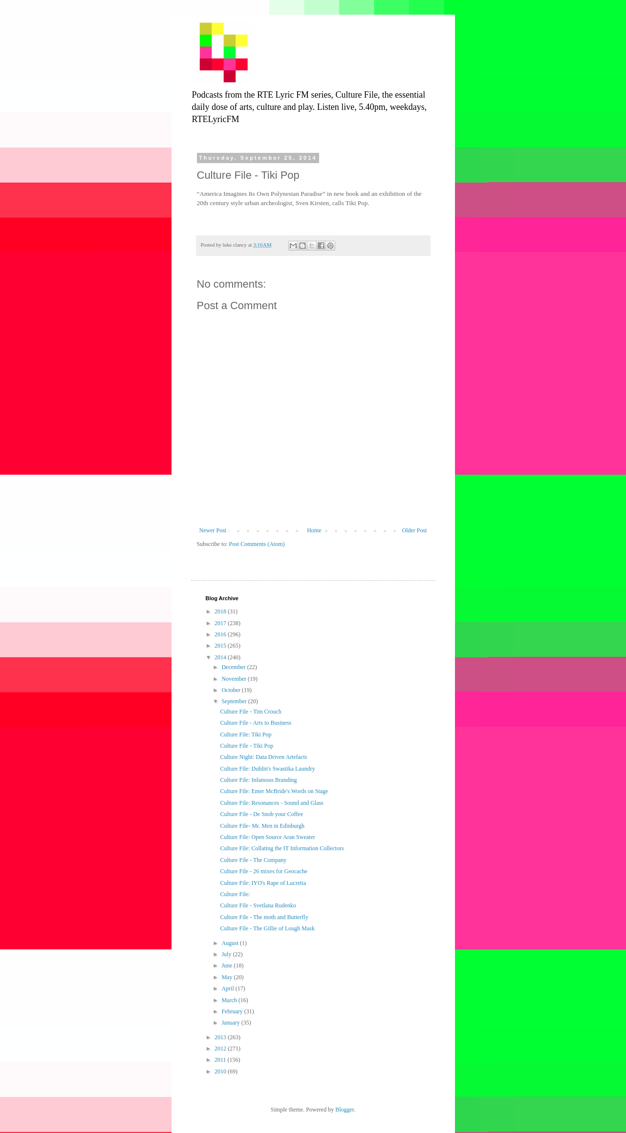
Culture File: (235, 894)
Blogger (344, 1109)
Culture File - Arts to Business (255, 722)
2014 (221, 657)
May (227, 977)
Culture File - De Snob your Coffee (261, 814)
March (229, 1000)
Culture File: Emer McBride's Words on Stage (274, 791)
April (228, 988)
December (234, 667)
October (231, 690)
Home (314, 530)
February (232, 1011)
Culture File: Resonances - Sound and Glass (271, 802)
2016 (221, 634)
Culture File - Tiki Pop (246, 745)
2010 (221, 1071)
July (227, 954)
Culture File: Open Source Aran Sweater (267, 837)
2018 (221, 611)
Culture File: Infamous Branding (258, 779)
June (227, 965)
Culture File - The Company (253, 860)
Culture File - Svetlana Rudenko (258, 905)
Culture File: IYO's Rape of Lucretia (263, 883)
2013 (221, 1037)
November (234, 678)
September (234, 701)
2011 (221, 1059)
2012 (221, 1048)
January (231, 1022)
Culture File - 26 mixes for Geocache (263, 871)
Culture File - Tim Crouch (250, 711)
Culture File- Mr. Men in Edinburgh (262, 825)
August (230, 943)
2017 (221, 623)
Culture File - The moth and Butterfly (264, 917)
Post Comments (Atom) (257, 544)
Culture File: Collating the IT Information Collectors (282, 848)
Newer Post (213, 530)
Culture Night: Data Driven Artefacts (263, 757)
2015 (221, 645)
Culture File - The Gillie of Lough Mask (267, 928)
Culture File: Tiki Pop (245, 734)
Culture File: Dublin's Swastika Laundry (267, 768)
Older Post (414, 530)
